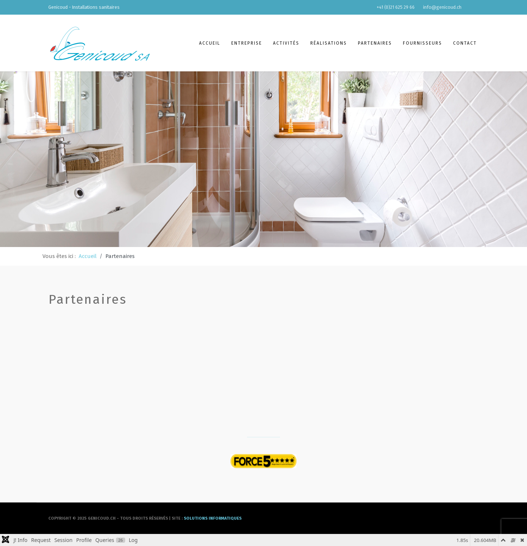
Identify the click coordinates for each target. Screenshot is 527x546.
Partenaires (375, 43)
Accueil (209, 43)
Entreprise (246, 43)
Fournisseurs (422, 43)
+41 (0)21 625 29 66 (396, 7)
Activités (286, 43)
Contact (465, 43)
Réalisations (328, 43)
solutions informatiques (213, 518)
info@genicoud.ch (442, 7)
